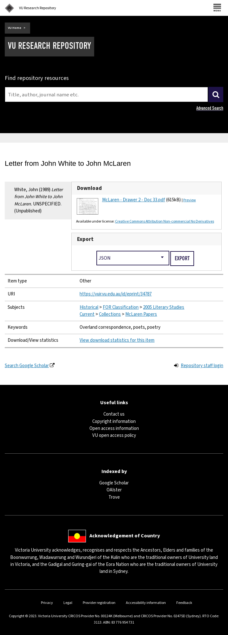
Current (87, 314)
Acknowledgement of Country (124, 535)
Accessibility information (146, 603)
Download (89, 188)
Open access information (114, 428)
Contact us (114, 414)
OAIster (114, 490)
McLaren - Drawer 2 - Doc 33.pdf (133, 200)
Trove (114, 497)
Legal (67, 603)
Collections (110, 314)
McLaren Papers (141, 314)
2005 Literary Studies (163, 307)
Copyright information (114, 421)
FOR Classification (121, 307)
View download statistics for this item (117, 340)
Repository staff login (202, 365)
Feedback (184, 603)
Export (85, 239)
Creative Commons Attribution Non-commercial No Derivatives (164, 221)
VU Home (14, 28)
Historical (89, 307)
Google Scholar (114, 483)
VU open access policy (114, 435)
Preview (189, 200)
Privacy (47, 603)
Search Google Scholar (27, 365)
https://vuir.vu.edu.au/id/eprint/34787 (116, 294)
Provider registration (99, 603)
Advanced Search (209, 108)
